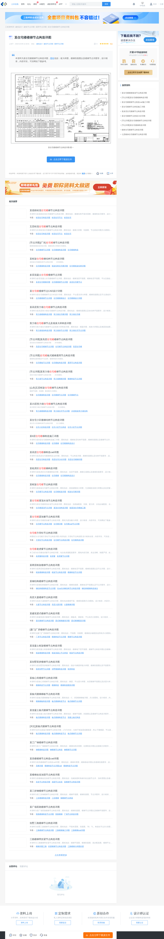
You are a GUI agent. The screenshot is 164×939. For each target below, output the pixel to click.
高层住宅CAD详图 (59, 459)
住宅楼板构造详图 (59, 363)
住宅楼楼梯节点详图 (60, 282)
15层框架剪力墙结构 (79, 411)
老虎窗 (52, 556)
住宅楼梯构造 (73, 250)
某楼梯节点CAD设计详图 (46, 291)
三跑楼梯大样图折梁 (76, 846)
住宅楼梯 (55, 443)
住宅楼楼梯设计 (60, 298)
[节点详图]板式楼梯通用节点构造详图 (52, 355)
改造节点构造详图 (43, 782)
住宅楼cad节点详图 (72, 524)
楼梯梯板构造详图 (43, 701)
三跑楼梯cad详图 (78, 830)
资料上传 (24, 923)
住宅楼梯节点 (73, 395)
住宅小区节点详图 (75, 427)
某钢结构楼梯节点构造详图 (43, 581)
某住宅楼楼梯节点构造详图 (58, 27)
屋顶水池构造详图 (61, 508)
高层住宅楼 (77, 347)
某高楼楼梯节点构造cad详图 (44, 758)
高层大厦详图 (57, 604)
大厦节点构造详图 (43, 604)
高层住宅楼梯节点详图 (45, 347)
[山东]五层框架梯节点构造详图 (49, 387)
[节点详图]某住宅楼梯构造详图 (133, 125)
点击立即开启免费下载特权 (138, 72)
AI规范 (42, 4)
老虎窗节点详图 (63, 556)
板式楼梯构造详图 (43, 717)
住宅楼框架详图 (60, 492)
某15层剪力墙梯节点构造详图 (48, 404)
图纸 (52, 58)
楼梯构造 (55, 685)
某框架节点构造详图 (43, 484)
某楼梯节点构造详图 (72, 782)
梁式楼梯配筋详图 (78, 621)
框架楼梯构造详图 (43, 572)
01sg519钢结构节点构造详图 (68, 588)
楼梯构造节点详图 (75, 379)
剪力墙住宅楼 (74, 314)
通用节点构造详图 (75, 363)
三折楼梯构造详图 (43, 798)
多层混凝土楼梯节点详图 (46, 275)
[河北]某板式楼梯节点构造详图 (45, 726)
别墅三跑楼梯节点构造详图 (43, 823)
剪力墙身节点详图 (61, 330)
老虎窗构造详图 (42, 556)
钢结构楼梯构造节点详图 (46, 588)
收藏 (99, 173)
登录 (153, 4)
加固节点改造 (57, 782)
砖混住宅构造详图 (43, 218)
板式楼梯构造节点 (59, 701)
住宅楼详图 (58, 524)
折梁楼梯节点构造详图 (57, 846)
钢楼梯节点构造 (56, 750)
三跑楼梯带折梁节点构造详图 (45, 839)
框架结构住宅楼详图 (60, 266)
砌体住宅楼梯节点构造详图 (131, 130)
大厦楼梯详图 (69, 604)
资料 (23, 4)
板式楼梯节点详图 (75, 701)
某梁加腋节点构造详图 (45, 516)
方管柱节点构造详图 (43, 533)
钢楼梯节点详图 (70, 750)
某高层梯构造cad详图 (44, 452)
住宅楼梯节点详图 (43, 250)
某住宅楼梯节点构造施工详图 (132, 107)
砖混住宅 (67, 218)
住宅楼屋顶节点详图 (44, 508)
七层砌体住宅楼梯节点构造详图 (133, 134)
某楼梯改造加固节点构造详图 (45, 774)
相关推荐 (13, 201)
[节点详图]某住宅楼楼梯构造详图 (134, 97)
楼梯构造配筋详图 (67, 685)
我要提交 (62, 923)
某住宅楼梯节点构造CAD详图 (132, 116)
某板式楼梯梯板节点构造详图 (45, 694)
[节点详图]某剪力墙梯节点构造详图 (51, 371)
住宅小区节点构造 (59, 427)
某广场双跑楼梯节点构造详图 (45, 807)
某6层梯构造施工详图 (44, 436)
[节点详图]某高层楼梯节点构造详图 (51, 339)
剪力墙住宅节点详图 (77, 330)
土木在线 (14, 4)
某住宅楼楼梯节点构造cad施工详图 (135, 102)
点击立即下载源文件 (98, 935)
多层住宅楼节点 (75, 282)
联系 (83, 173)
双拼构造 (71, 669)
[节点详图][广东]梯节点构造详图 (49, 242)
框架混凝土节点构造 (60, 653)
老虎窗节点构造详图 (43, 549)
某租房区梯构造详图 (43, 468)
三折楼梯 (55, 798)
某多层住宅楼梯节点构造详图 (132, 111)
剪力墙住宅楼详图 (61, 314)
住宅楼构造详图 (77, 540)
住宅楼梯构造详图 (59, 250)
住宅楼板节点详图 (43, 363)
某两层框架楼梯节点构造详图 (45, 565)
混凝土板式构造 (74, 717)
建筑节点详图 (29, 27)
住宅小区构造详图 (43, 427)
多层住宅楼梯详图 (43, 282)
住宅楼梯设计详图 (75, 298)
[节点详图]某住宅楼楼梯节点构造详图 (135, 121)
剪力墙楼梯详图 (60, 379)
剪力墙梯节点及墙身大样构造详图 (50, 323)
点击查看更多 (61, 855)
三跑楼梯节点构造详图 (45, 830)
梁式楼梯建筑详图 (62, 621)
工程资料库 (9, 27)
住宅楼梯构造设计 (67, 443)
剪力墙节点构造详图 (44, 379)
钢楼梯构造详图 (42, 750)
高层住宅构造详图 (43, 459)
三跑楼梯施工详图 (62, 830)
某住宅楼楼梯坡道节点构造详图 (133, 93)
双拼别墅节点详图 (43, 669)
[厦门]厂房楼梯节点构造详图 (44, 629)
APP (60, 4)
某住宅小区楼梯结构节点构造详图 (47, 420)
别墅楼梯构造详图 (59, 669)
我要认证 (139, 923)
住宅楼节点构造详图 (63, 347)
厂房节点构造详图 (43, 637)
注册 (160, 4)
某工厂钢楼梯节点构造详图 (43, 742)
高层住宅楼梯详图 (75, 459)
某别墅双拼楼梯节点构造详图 (45, 662)
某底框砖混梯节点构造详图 (47, 210)
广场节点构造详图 (71, 814)
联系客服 (101, 923)
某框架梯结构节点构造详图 (47, 258)
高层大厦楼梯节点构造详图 (43, 597)
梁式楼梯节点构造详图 (45, 621)
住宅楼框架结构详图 (77, 266)
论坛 (29, 4)
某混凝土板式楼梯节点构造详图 (46, 710)
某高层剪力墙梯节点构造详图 (48, 307)
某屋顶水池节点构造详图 (46, 500)
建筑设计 (19, 27)
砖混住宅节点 (57, 218)
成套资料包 (51, 3)
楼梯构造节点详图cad (53, 766)
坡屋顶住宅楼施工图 (77, 508)
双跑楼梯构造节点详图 (45, 814)
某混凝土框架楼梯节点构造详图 (46, 645)
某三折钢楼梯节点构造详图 (43, 791)
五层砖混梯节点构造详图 (46, 226)
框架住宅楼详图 (74, 492)
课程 (35, 3)
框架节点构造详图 (59, 572)
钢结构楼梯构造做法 (90, 588)
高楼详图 (39, 766)
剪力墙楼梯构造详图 (44, 314)
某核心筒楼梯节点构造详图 (43, 678)
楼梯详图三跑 (41, 846)
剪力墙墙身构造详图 (44, 330)
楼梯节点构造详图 (75, 637)
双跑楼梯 (59, 814)
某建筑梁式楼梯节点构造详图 (45, 613)
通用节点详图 (41, 27)
